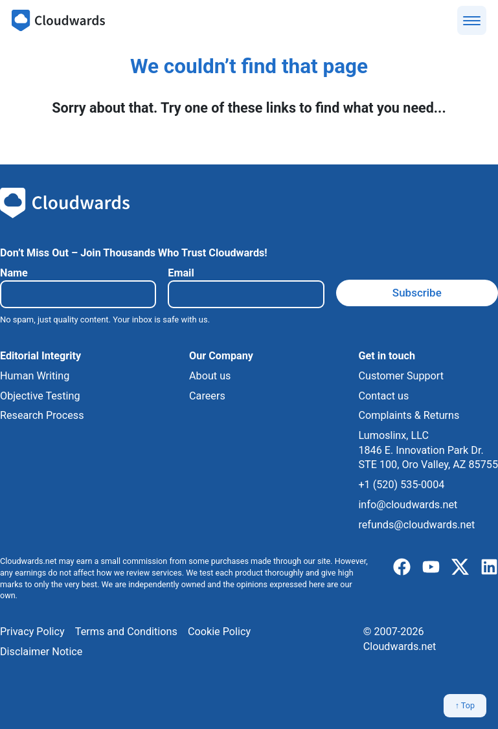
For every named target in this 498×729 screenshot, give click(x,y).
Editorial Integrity (40, 356)
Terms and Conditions (126, 631)
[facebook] (402, 567)
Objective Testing (40, 396)
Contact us (383, 396)
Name (14, 273)
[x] (460, 567)
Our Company (221, 356)
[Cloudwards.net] (58, 21)
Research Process (42, 415)
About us (210, 376)
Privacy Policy (32, 631)
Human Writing (34, 376)
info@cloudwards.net (407, 505)
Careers (207, 396)
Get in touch (386, 356)
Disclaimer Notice (41, 651)
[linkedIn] (489, 567)
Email (181, 273)
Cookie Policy (219, 631)
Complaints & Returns (408, 415)
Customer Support (401, 376)
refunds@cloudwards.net (416, 525)
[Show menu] (471, 20)
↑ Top (465, 705)
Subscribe (417, 292)
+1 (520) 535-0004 (401, 484)
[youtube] (431, 567)
